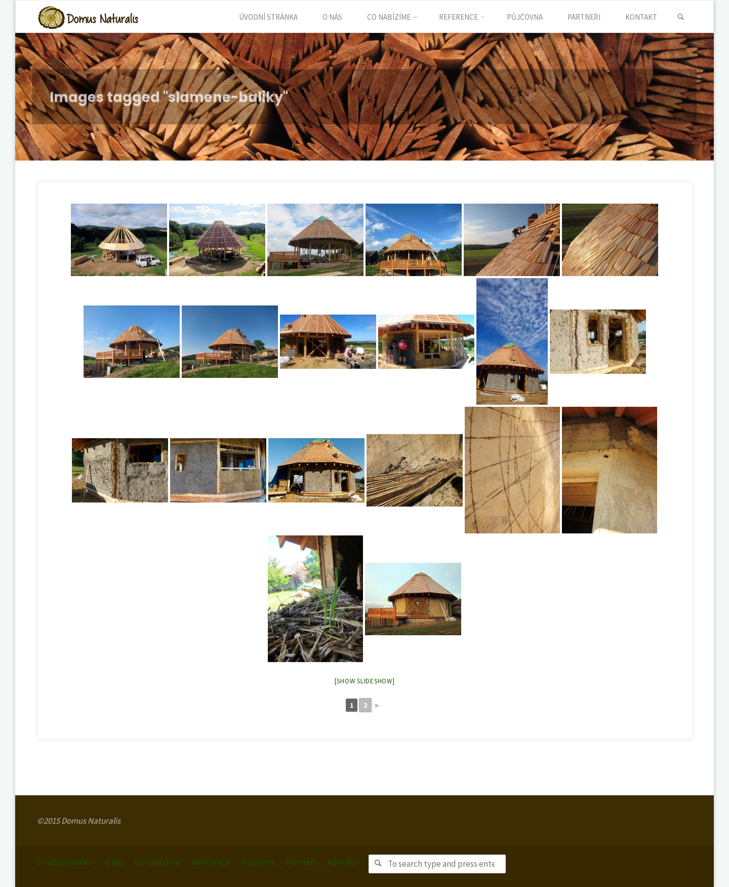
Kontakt (342, 862)
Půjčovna (257, 862)
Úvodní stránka (65, 862)
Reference (211, 862)
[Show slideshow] (365, 681)
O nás (114, 862)
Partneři (300, 862)
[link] (680, 17)
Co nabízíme (157, 862)
